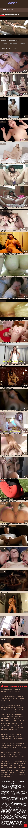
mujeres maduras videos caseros (11, 734)
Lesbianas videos (20, 820)
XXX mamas (4, 785)
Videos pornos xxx (10, 793)
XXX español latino (11, 822)
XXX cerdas (17, 812)
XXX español (23, 817)
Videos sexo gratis (13, 814)
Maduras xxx (23, 797)
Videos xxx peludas (13, 799)
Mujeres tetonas (5, 791)
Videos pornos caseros (12, 810)
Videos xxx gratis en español (11, 817)
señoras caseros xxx (7, 741)
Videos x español (21, 796)
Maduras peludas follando (7, 818)
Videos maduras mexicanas (17, 791)
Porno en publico (20, 804)
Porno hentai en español (7, 803)
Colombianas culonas (17, 792)
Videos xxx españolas (10, 794)
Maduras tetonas (10, 815)
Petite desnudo (3, 40)
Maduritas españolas (19, 803)
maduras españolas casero (13, 40)
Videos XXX (4, 804)
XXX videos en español (7, 821)
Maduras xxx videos (21, 815)
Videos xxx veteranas (6, 798)
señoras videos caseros (15, 745)
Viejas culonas (11, 800)
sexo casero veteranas (16, 750)
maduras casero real (7, 703)
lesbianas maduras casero (9, 694)
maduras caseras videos (14, 700)
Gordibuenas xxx (10, 820)
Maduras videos (15, 797)
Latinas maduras (8, 823)
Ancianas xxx (16, 798)
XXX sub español (17, 823)
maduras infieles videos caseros (11, 718)
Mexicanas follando (16, 787)
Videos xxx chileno (21, 786)
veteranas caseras (7, 752)
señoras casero (19, 738)
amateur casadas (6, 689)
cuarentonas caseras (14, 691)
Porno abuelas (14, 808)
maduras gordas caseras (15, 716)
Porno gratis (4, 799)
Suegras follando (5, 824)
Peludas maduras (5, 816)
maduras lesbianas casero (9, 721)
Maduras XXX (9, 812)
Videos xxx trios (5, 808)
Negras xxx (14, 826)
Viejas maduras (22, 802)
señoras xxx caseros (7, 747)
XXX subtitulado (9, 806)
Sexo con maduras (13, 785)
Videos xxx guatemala (12, 802)
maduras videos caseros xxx (15, 727)
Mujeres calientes (5, 797)
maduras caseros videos (8, 707)
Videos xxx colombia (19, 806)
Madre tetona (20, 794)
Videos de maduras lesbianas (17, 790)
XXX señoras (10, 788)
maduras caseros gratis (14, 705)
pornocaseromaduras (8, 736)
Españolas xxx (4, 805)
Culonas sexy (11, 804)
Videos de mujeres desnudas (8, 796)
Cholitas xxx (23, 798)
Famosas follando (6, 787)
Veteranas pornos (13, 805)
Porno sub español (6, 792)
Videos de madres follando (13, 811)
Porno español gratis (16, 824)
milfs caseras (19, 732)
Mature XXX (9, 809)
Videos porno (14, 816)
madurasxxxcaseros (7, 732)
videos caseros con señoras (10, 756)
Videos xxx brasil (10, 786)
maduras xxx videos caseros (9, 729)
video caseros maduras (14, 754)
